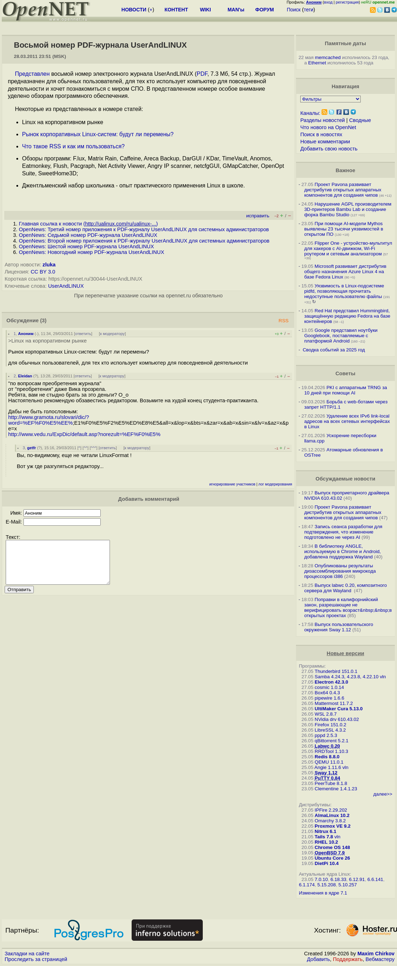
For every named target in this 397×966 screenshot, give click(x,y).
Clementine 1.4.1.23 (336, 788)
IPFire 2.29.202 (331, 810)
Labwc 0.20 (327, 746)
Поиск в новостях (321, 134)
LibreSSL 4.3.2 (330, 730)
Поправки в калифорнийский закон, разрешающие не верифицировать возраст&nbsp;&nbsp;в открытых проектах (348, 607)
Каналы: (310, 113)
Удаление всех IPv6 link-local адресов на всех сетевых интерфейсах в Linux (347, 421)
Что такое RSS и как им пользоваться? (73, 146)
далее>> (383, 794)
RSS (284, 320)
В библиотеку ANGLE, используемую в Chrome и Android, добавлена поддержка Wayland (342, 551)
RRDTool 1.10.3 (331, 751)
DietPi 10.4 (327, 863)
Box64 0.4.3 (327, 692)
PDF (202, 74)
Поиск (294, 9)
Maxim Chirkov (376, 953)
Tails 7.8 (324, 836)
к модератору (112, 333)
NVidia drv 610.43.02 (337, 719)
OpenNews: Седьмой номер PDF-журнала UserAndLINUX (88, 235)
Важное (345, 170)
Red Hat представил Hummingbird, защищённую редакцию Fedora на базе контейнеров (347, 316)
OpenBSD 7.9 (330, 852)
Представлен (32, 74)
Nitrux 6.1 (326, 831)
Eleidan (25, 376)
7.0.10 (321, 879)
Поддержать (348, 959)
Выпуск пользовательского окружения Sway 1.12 (338, 627)
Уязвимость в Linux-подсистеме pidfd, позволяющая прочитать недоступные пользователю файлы (344, 291)
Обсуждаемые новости (345, 479)
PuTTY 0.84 (327, 778)
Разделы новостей (322, 120)
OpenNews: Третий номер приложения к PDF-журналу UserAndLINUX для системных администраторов (144, 229)
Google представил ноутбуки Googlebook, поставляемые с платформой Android (340, 336)
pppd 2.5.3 (326, 735)
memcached (328, 57)
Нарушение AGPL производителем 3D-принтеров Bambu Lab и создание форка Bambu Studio (347, 209)
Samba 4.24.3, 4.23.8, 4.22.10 (347, 676)
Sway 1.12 (326, 772)
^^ (86, 448)
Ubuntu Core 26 (332, 858)
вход (328, 2)
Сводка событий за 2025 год (334, 349)
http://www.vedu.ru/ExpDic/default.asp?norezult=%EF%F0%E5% (84, 434)
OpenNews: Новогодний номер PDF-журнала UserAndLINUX (91, 252)
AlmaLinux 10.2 (332, 815)
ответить (83, 333)
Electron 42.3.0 (331, 682)
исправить (257, 215)
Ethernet (317, 62)
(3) (43, 320)
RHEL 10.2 (326, 842)
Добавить (318, 959)
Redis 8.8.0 (327, 756)
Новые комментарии (325, 141)
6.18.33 (338, 879)
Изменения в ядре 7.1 (323, 893)
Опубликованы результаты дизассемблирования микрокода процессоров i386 (340, 571)
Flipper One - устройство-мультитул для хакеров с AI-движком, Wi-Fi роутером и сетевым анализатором (348, 248)
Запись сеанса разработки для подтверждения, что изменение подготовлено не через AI (343, 532)
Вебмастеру (380, 959)
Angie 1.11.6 (327, 767)
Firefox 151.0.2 (330, 724)
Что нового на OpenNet (328, 127)
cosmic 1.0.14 (329, 687)
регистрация (347, 2)
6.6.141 (375, 879)
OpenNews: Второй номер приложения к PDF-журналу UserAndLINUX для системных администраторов (144, 241)
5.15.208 (326, 884)
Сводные (360, 120)
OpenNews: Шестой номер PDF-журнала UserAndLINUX (86, 246)
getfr (31, 448)
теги (308, 9)
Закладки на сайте (27, 953)
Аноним (26, 333)
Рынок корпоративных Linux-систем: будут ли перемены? (98, 134)
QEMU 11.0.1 (329, 762)
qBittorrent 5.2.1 (332, 740)
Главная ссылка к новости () (88, 224)
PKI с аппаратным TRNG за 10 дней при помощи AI (345, 390)
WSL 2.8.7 (326, 714)
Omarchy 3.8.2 (330, 820)
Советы (345, 373)
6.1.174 (306, 884)
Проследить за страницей (36, 959)
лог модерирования (275, 484)
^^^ (93, 448)
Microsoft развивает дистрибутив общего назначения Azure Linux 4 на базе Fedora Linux (345, 272)
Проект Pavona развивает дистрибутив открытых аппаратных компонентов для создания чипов (342, 190)
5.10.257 (347, 884)
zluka (49, 264)
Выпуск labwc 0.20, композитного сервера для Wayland (345, 588)
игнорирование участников (232, 484)
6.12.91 (357, 879)
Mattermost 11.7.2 (334, 703)
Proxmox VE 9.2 (333, 826)
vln (383, 676)
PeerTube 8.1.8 (331, 783)
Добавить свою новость (329, 149)
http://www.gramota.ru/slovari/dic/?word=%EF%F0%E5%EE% (48, 420)
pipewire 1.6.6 (329, 698)
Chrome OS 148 (332, 847)
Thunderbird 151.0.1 (336, 671)
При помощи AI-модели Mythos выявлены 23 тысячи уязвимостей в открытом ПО (343, 229)
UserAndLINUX (66, 286)
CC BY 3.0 (43, 272)
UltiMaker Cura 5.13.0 (339, 708)
